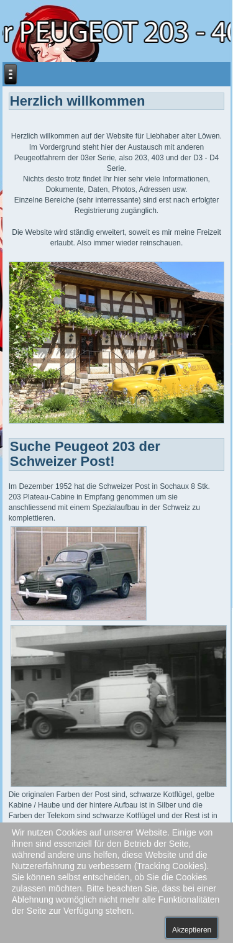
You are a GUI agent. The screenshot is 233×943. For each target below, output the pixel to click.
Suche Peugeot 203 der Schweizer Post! (85, 454)
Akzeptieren (191, 930)
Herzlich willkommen (77, 101)
